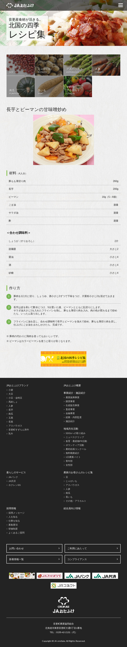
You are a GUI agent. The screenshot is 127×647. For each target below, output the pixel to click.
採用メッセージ (16, 513)
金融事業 (70, 413)
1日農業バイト (73, 457)
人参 (11, 405)
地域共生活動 (71, 428)
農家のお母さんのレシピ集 (78, 472)
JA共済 (12, 481)
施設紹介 (70, 421)
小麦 (11, 390)
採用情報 (11, 508)
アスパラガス (15, 425)
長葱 (11, 421)
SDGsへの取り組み (75, 433)
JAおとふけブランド (17, 385)
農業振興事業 (72, 397)
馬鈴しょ (13, 401)
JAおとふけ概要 (72, 385)
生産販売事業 (72, 405)
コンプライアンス (77, 559)
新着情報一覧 (16, 559)
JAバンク (13, 477)
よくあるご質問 (16, 532)
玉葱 (11, 417)
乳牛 (11, 433)
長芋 (11, 409)
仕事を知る (14, 520)
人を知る (13, 516)
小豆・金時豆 (15, 398)
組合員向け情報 (72, 508)
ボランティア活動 (75, 445)
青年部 (69, 461)
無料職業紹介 (72, 453)
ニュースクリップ (75, 437)
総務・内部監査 (74, 417)
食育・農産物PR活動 (76, 441)
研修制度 (13, 528)
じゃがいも (71, 481)
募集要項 (13, 524)
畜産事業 (70, 409)
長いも (69, 497)
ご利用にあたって (77, 548)
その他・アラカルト (76, 501)
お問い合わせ (16, 548)
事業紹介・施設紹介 (74, 393)
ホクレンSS (15, 485)
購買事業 (70, 401)
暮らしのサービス (16, 472)
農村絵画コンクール (76, 449)
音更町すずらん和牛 (19, 429)
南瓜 (11, 413)
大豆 (11, 394)
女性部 (69, 465)
